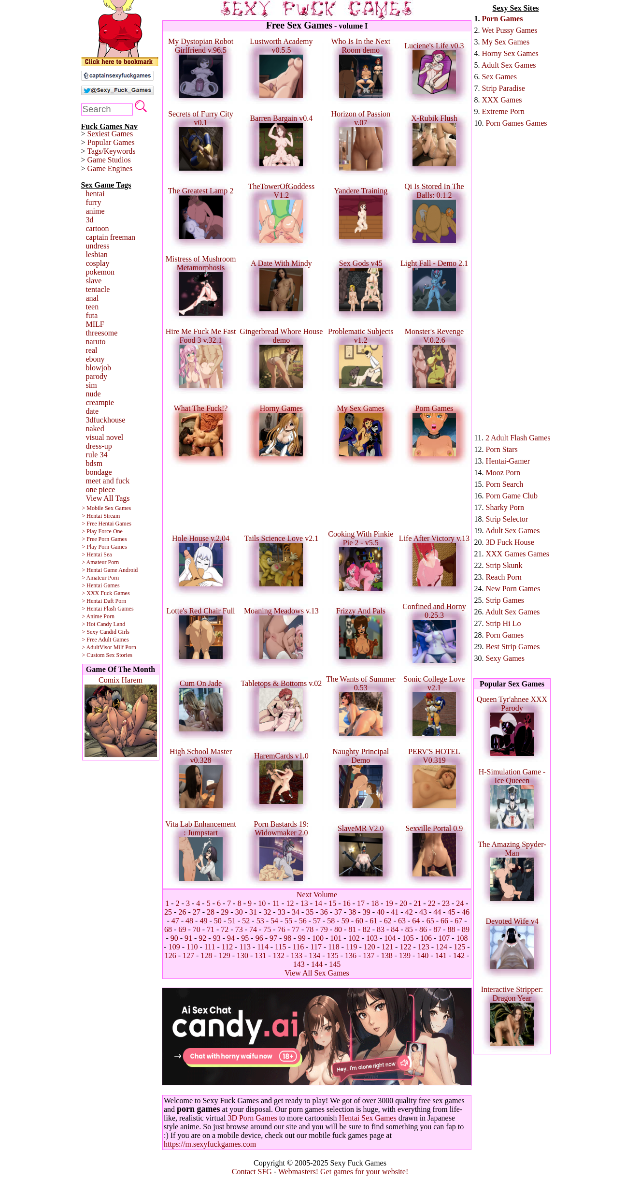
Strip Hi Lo (503, 623)
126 (170, 955)
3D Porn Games (252, 1118)
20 (403, 903)
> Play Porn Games (104, 546)
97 (273, 938)
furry (93, 202)
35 (309, 912)
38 (352, 912)
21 (417, 903)
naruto (96, 341)
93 (217, 938)
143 (299, 964)
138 (387, 955)
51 (232, 921)
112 (227, 947)
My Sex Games (506, 42)
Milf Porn (125, 647)
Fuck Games (114, 593)
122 (405, 947)
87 (437, 929)
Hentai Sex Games (368, 1118)
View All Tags (108, 498)
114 (262, 947)
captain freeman (111, 237)
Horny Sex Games (510, 53)
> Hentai (92, 601)
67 (458, 921)
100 (318, 938)
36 (324, 912)
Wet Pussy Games (509, 30)
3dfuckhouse (106, 420)
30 (239, 912)
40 (380, 912)
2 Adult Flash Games (518, 438)
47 (175, 921)
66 (444, 921)
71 (210, 929)
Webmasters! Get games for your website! (343, 1171)
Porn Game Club (512, 496)
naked (95, 428)
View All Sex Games (316, 973)
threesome (102, 333)
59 (345, 921)
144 (317, 964)
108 (462, 938)
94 (231, 938)
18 (375, 903)
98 (287, 938)
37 (338, 912)
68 (168, 929)
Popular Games (111, 142)
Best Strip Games (513, 646)
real (92, 350)
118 (333, 947)
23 (446, 903)
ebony (95, 359)
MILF (95, 324)
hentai (95, 194)
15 (332, 903)
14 (318, 903)
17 (361, 903)
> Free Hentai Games (106, 523)
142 (459, 955)
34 (295, 912)
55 (288, 921)
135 (333, 955)
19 (389, 903)
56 (303, 921)
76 (281, 929)
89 (465, 929)
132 (278, 955)
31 (253, 912)
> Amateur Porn (100, 562)
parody (96, 376)
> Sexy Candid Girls (105, 631)
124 (441, 947)
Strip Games (505, 600)
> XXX (91, 593)
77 (295, 929)
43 (423, 912)
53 (260, 921)
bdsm (94, 463)
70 (196, 929)
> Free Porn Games (104, 539)
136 (350, 955)
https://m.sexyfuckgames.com (210, 1144)
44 (437, 912)
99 (302, 938)
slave (94, 281)
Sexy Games (505, 658)
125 (459, 947)
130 (242, 955)
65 (430, 921)
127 (188, 955)
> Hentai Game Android (110, 570)
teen (92, 307)
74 (253, 929)
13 (304, 903)
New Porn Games (513, 588)
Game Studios (109, 160)
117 (316, 947)
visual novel (105, 437)
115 (280, 947)
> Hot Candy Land (104, 624)
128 (206, 955)
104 (390, 938)
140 (422, 955)
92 (202, 938)
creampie (100, 402)
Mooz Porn (503, 472)
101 (335, 938)
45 (451, 912)
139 (405, 955)
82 (366, 929)
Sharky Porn (505, 507)
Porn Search (505, 484)
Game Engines (110, 168)
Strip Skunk (504, 565)
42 (409, 912)
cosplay (98, 263)
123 (423, 947)
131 (260, 955)
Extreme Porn (503, 111)
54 (274, 921)
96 (259, 938)
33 (281, 912)
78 (309, 929)
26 (182, 912)
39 (366, 912)
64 (416, 921)
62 (388, 921)
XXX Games (502, 100)
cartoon (97, 228)
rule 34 (97, 455)
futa (92, 315)
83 (380, 929)
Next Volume (317, 894)
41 (394, 912)
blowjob (98, 368)
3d (90, 220)
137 (368, 955)
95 (245, 938)
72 (224, 929)
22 (432, 903)
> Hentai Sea (97, 554)
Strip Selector (507, 519)
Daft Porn (114, 601)
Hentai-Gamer (508, 461)
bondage (99, 472)
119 (351, 947)
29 (224, 912)
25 (168, 912)
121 (387, 947)
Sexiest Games (110, 134)
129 (224, 955)
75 (267, 929)
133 (296, 955)
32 (267, 912)
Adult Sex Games (509, 65)
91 (188, 938)
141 (441, 955)
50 (218, 921)
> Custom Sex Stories (107, 655)
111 (209, 947)
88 (451, 929)
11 (276, 903)
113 (245, 947)
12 (290, 903)
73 (239, 929)
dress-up (99, 446)
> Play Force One (102, 531)
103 (372, 938)
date (92, 411)
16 (347, 903)
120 (369, 947)
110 (192, 947)
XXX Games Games (518, 554)
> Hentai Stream (101, 515)
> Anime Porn (98, 616)
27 (196, 912)
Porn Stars (502, 449)
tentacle (98, 289)
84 (394, 929)
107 (444, 938)
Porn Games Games (516, 123)
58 (331, 921)
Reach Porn (504, 577)
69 (182, 929)
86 (423, 929)
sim (91, 385)
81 (352, 929)
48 (189, 921)
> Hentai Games (101, 585)
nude (93, 394)
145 (335, 964)
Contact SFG (252, 1171)
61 (373, 921)
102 (354, 938)
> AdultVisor (97, 647)
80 (338, 929)
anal (92, 298)
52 (246, 921)
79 (324, 929)
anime (95, 211)
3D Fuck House (510, 542)
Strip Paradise (503, 88)
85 (409, 929)
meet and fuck (108, 481)
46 (465, 912)
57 (317, 921)
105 (408, 938)
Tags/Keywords (111, 151)
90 (174, 938)
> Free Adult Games (105, 639)
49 (203, 921)
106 (426, 938)
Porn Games (502, 19)
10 (262, 903)
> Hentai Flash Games (108, 608)
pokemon (100, 272)
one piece (100, 489)
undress (98, 246)
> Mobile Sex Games (106, 508)
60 (359, 921)
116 (298, 947)
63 (402, 921)
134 (314, 955)
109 (174, 947)
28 (210, 912)
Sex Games (499, 77)
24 (460, 903)
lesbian (97, 254)
